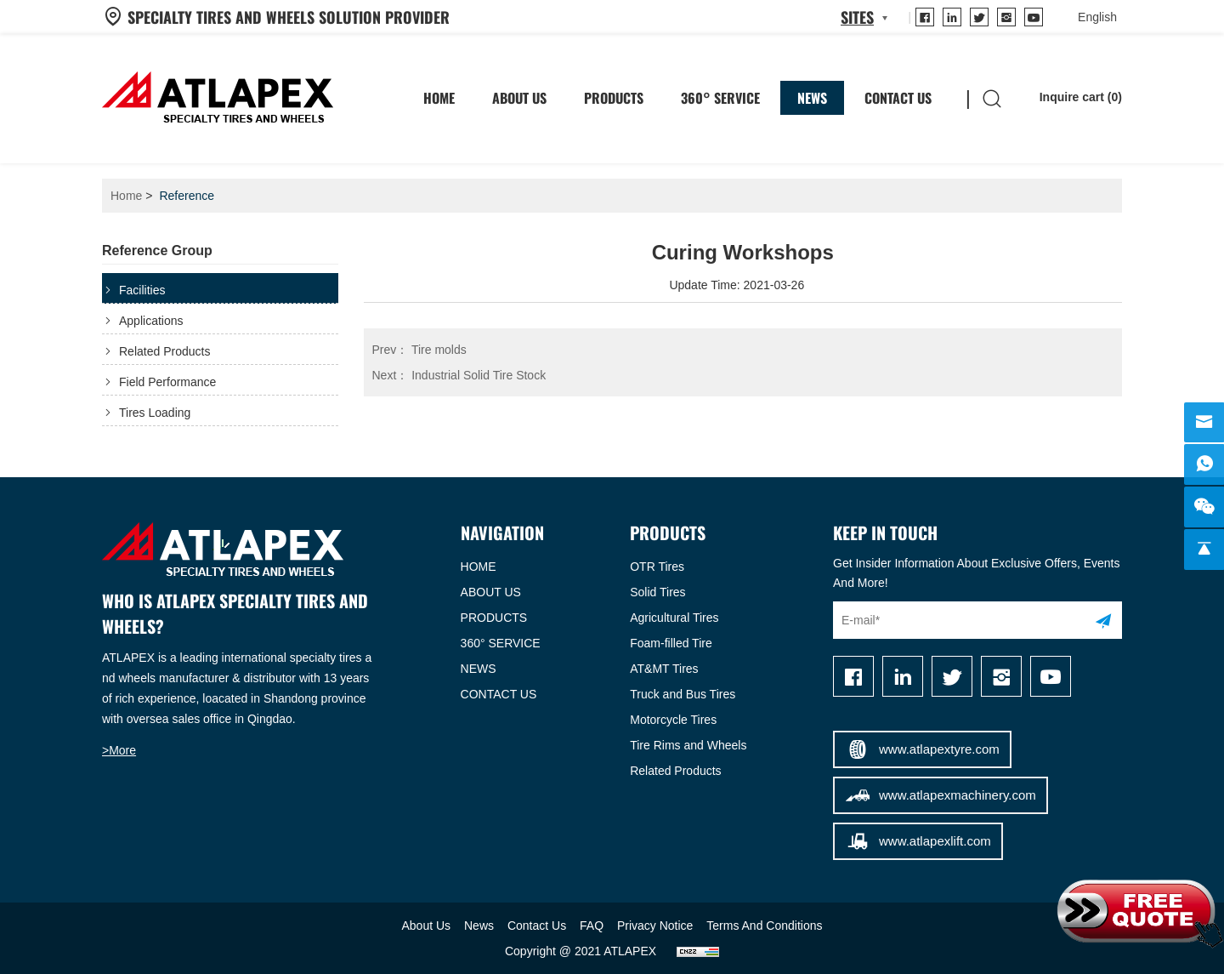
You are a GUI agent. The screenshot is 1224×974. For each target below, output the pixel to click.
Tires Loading (154, 412)
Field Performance (167, 382)
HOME (439, 98)
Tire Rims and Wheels (688, 745)
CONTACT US (499, 694)
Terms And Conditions (764, 925)
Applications (151, 321)
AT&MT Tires (664, 668)
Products (613, 98)
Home (126, 195)
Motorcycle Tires (673, 719)
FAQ (592, 925)
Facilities (142, 290)
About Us (519, 98)
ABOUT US (491, 592)
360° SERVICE (720, 98)
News (812, 98)
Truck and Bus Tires (682, 694)
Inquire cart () (1068, 98)
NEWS (478, 668)
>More (119, 750)
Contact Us (898, 98)
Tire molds (419, 349)
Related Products (164, 351)
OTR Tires (657, 566)
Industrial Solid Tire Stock (459, 375)
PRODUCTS (494, 617)
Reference (186, 195)
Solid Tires (657, 592)
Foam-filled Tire (670, 643)
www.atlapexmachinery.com (939, 795)
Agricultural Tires (674, 617)
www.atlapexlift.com (918, 841)
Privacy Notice (655, 925)
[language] (1097, 17)
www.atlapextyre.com (922, 749)
